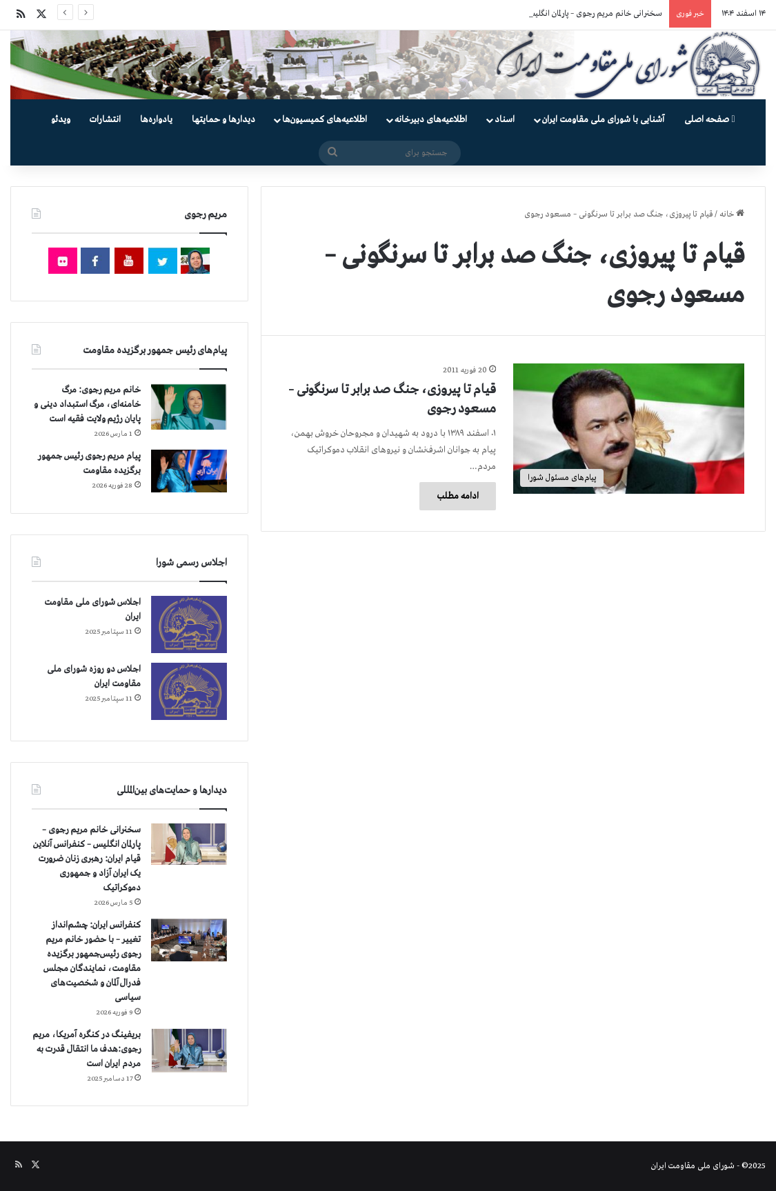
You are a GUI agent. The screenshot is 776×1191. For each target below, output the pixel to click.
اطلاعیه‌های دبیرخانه (431, 120)
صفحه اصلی (709, 120)
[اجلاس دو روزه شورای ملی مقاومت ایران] (189, 691)
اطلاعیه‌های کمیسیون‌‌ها (324, 120)
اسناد (505, 120)
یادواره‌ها (156, 120)
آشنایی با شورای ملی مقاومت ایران (603, 120)
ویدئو (60, 120)
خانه (731, 214)
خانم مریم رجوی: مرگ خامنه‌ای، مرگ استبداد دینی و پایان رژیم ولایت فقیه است (87, 404)
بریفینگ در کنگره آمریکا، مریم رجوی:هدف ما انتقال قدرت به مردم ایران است (86, 1049)
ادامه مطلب (458, 496)
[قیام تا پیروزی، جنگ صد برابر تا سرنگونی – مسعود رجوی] (628, 428)
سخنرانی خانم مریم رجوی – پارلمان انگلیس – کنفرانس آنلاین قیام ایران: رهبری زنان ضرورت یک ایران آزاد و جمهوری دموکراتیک (87, 859)
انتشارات (105, 120)
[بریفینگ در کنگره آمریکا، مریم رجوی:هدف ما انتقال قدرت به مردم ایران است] (189, 1050)
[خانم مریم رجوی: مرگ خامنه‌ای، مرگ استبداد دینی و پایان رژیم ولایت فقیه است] (189, 406)
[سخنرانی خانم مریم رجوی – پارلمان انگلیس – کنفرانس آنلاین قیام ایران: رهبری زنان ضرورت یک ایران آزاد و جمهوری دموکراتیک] (189, 844)
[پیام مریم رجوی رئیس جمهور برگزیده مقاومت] (189, 471)
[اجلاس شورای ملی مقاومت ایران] (189, 624)
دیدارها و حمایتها (223, 120)
